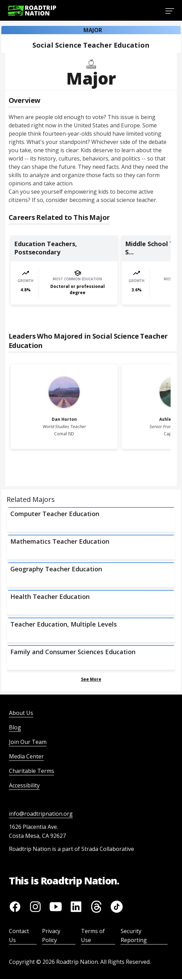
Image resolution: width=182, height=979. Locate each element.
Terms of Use (93, 935)
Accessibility (24, 785)
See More (91, 679)
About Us (21, 713)
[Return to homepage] (32, 11)
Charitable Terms (31, 771)
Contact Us (19, 935)
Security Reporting (134, 935)
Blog (15, 727)
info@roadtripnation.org (41, 813)
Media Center (26, 756)
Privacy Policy (51, 935)
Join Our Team (28, 742)
